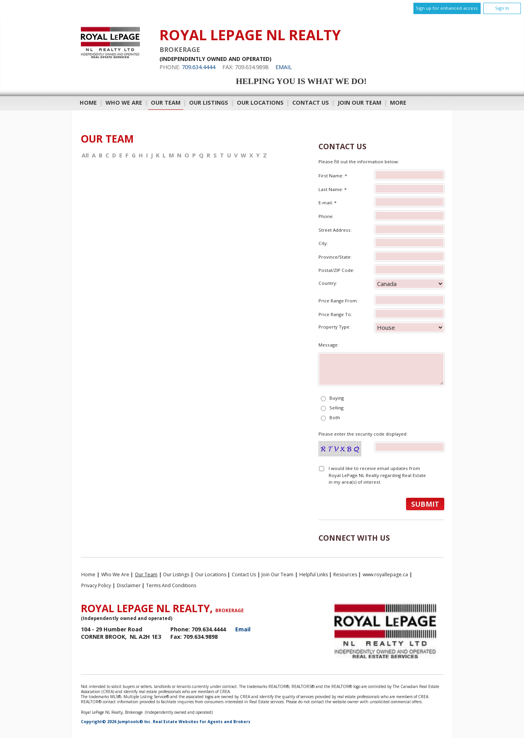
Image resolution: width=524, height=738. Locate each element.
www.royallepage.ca (385, 574)
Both (334, 417)
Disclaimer (129, 585)
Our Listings (208, 102)
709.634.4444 (198, 67)
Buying (336, 398)
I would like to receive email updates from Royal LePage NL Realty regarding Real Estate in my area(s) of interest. (377, 475)
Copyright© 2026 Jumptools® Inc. (116, 721)
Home (88, 102)
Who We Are (124, 102)
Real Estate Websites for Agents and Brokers (201, 721)
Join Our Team (359, 102)
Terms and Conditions (171, 585)
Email (283, 67)
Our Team (166, 102)
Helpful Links (313, 574)
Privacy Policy (96, 585)
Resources (345, 574)
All (85, 155)
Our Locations (260, 102)
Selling (336, 408)
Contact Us (310, 102)
